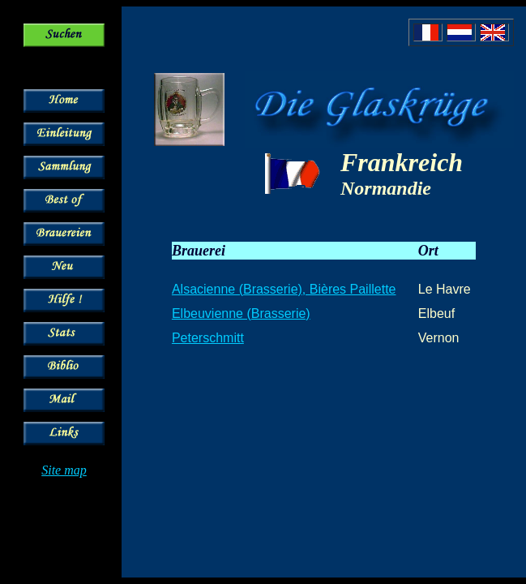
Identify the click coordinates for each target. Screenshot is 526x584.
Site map (64, 470)
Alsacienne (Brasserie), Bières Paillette (284, 289)
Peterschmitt (208, 338)
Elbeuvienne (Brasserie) (241, 313)
